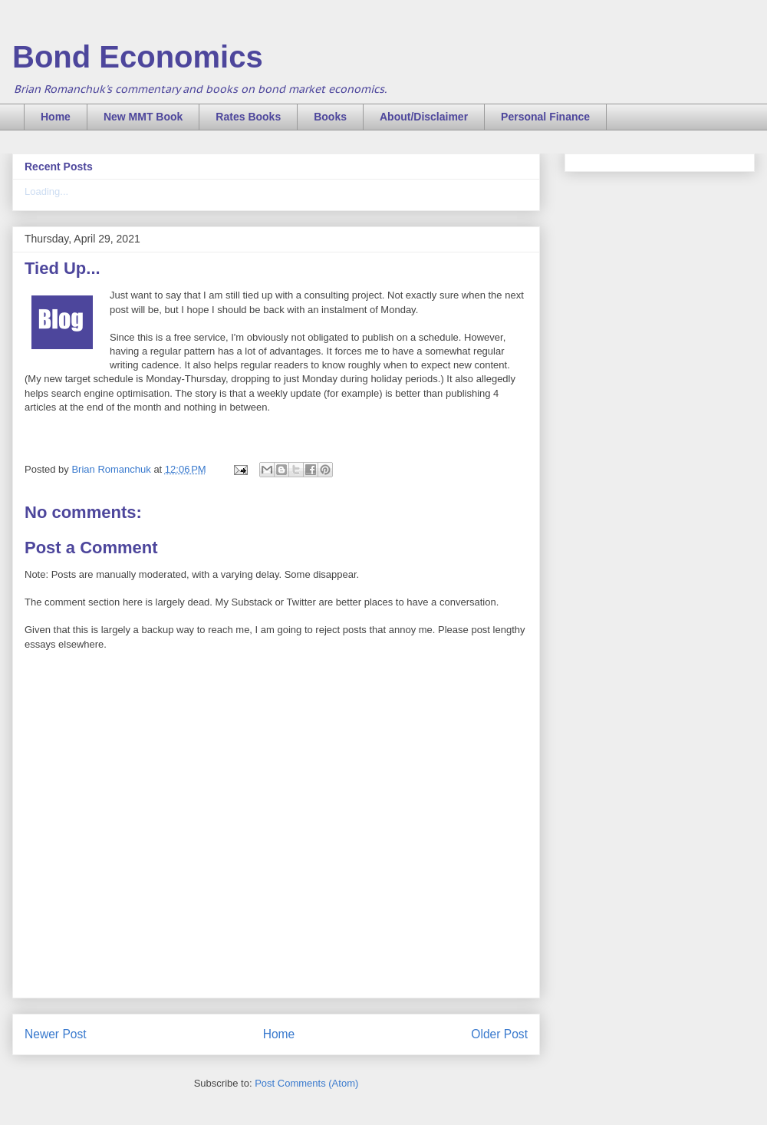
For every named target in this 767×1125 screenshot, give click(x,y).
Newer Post (56, 1034)
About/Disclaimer (424, 117)
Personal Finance (545, 117)
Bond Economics (137, 57)
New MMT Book (143, 117)
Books (330, 117)
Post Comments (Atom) (306, 1083)
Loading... (46, 191)
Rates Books (248, 117)
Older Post (499, 1034)
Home (56, 117)
